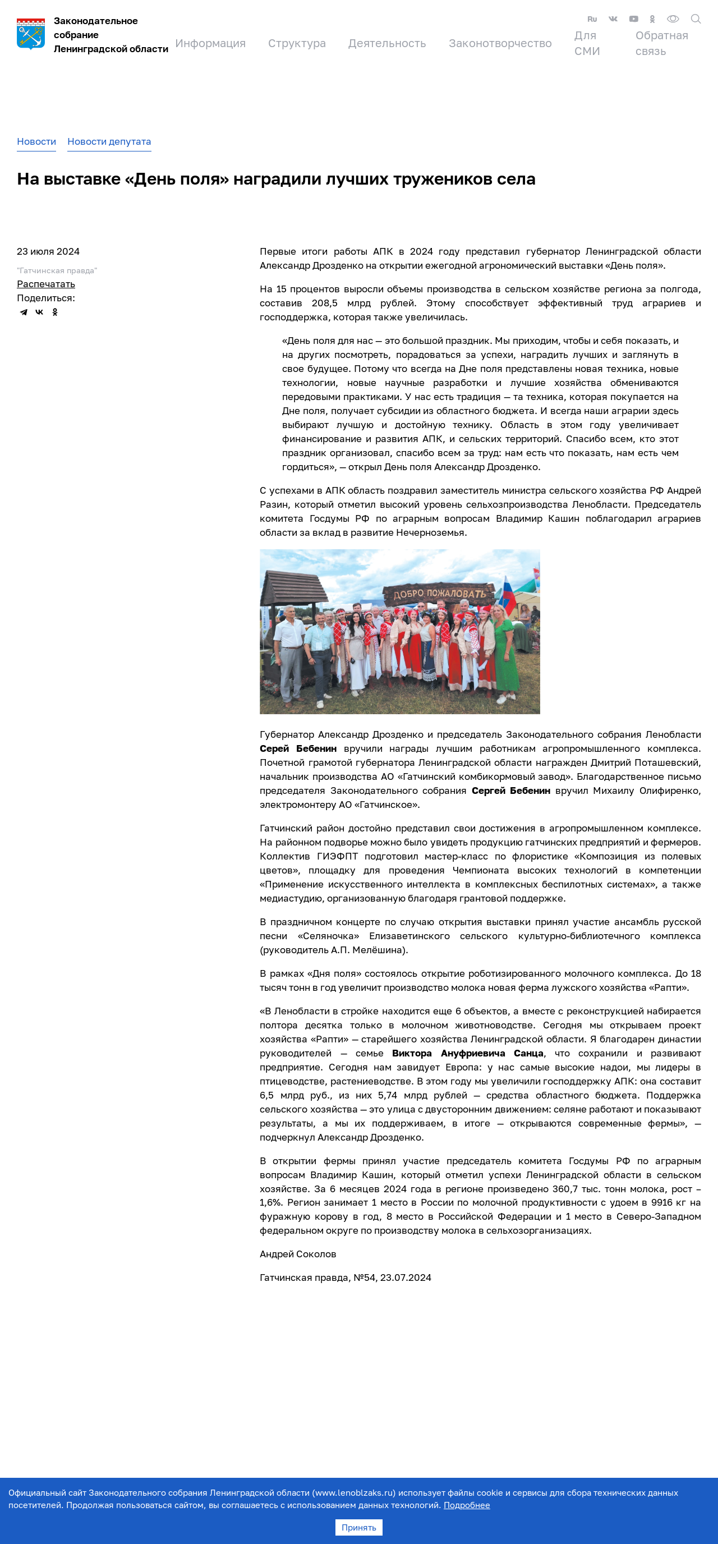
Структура (297, 42)
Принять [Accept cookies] (359, 1527)
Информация (210, 42)
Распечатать (46, 284)
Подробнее (467, 1505)
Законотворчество (500, 42)
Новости (36, 141)
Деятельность (387, 42)
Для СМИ (587, 42)
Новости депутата (109, 141)
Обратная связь (662, 42)
